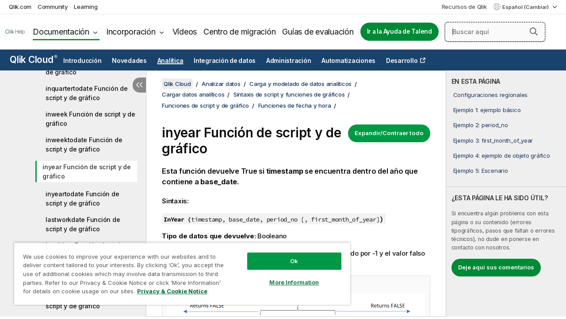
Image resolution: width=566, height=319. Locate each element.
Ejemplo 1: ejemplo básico (487, 109)
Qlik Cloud (33, 59)
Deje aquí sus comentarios (496, 267)
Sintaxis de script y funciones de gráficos (289, 94)
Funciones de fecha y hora (294, 105)
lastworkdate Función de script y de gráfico (83, 224)
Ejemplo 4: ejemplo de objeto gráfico (501, 155)
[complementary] (506, 193)
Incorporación (131, 31)
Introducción (82, 60)
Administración (288, 60)
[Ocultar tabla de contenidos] (139, 85)
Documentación (61, 31)
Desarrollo (402, 60)
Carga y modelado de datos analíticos (300, 83)
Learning (85, 6)
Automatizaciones (348, 60)
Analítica (170, 60)
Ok (287, 254)
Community (53, 6)
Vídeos (184, 31)
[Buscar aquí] (495, 32)
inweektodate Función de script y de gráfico (84, 144)
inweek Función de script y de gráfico (90, 118)
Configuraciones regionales (490, 94)
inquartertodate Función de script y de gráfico (87, 93)
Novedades (129, 60)
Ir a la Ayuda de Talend (399, 31)
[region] (178, 270)
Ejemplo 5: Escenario (480, 170)
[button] (533, 31)
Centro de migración (239, 31)
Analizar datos (221, 83)
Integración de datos (225, 60)
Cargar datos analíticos (193, 94)
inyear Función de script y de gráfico (86, 171)
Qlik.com (20, 6)
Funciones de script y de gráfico (205, 105)
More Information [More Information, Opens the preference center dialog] (287, 275)
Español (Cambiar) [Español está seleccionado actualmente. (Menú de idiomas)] (526, 7)
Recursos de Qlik (464, 6)
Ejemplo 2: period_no (480, 124)
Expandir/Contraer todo (389, 132)
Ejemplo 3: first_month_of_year (493, 140)
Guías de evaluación (317, 31)
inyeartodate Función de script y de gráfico (82, 198)
